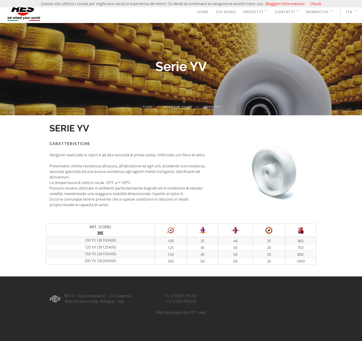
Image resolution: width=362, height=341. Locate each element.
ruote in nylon (178, 106)
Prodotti (253, 12)
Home (202, 12)
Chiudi (315, 3)
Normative (317, 12)
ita (349, 12)
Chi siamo (226, 12)
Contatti (285, 12)
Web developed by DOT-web (181, 312)
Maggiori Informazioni (285, 3)
